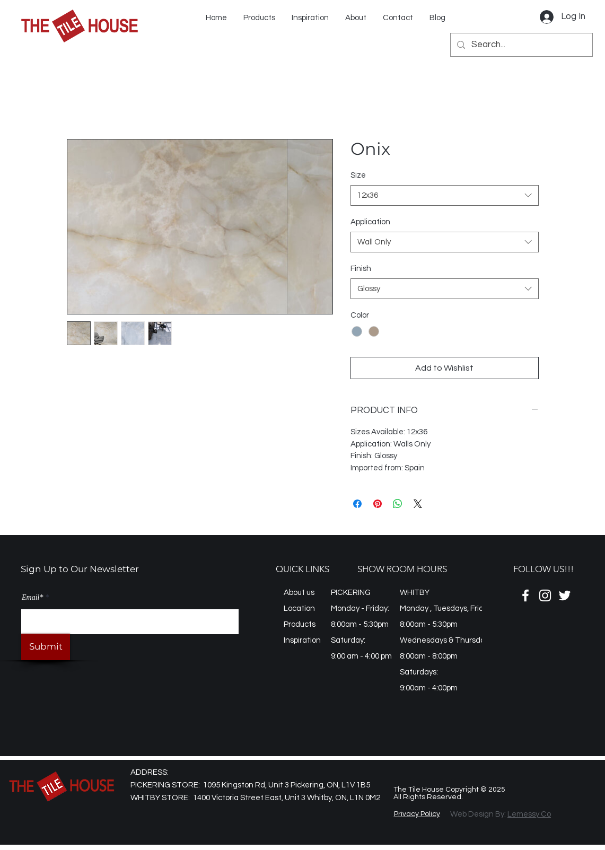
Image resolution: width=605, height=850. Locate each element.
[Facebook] (525, 595)
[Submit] (45, 647)
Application (370, 222)
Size (358, 175)
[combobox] (444, 195)
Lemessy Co (529, 814)
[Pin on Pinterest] (377, 503)
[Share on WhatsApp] (397, 503)
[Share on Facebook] (357, 503)
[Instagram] (545, 595)
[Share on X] (417, 503)
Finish (360, 269)
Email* (32, 597)
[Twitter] (565, 595)
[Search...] (520, 44)
